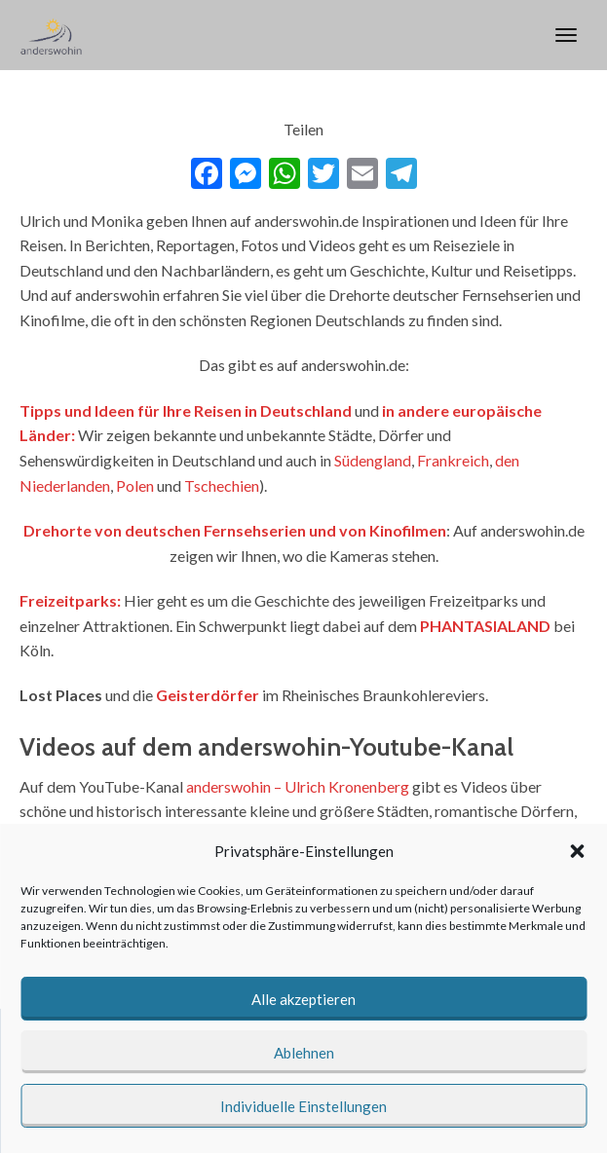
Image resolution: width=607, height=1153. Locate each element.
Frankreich (453, 460)
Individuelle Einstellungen (303, 1106)
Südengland (372, 460)
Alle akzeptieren (303, 999)
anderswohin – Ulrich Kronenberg (297, 786)
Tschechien (221, 485)
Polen (135, 485)
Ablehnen (304, 1052)
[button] (577, 851)
